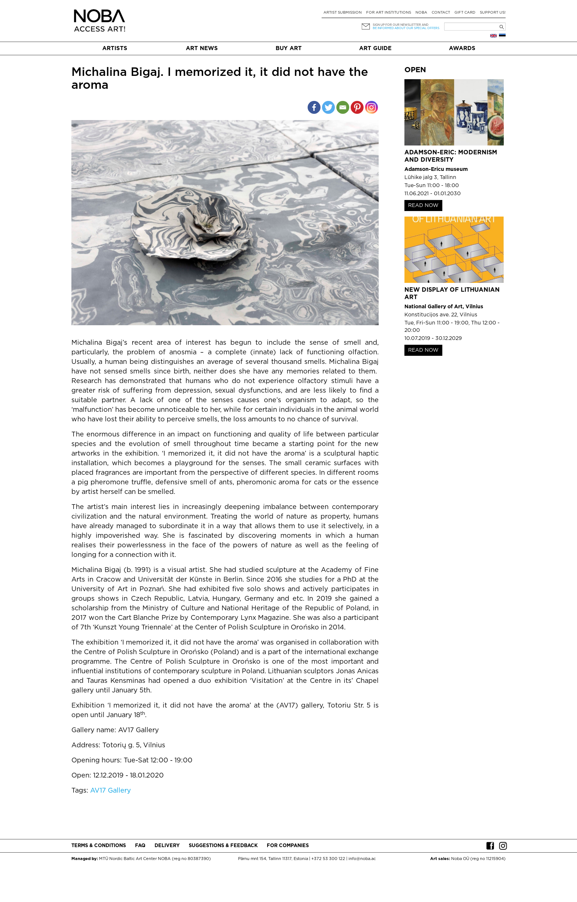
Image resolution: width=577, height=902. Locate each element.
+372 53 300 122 (328, 859)
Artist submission (342, 12)
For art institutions (388, 12)
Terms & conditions (98, 846)
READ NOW (423, 205)
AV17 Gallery (110, 791)
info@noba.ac (362, 859)
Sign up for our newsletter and (400, 25)
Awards (462, 48)
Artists (114, 48)
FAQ (140, 846)
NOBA (421, 12)
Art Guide (375, 48)
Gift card (464, 12)
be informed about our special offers (406, 28)
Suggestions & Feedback (223, 846)
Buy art (289, 48)
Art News (202, 48)
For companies (288, 846)
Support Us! (493, 12)
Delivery (167, 846)
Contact (441, 12)
